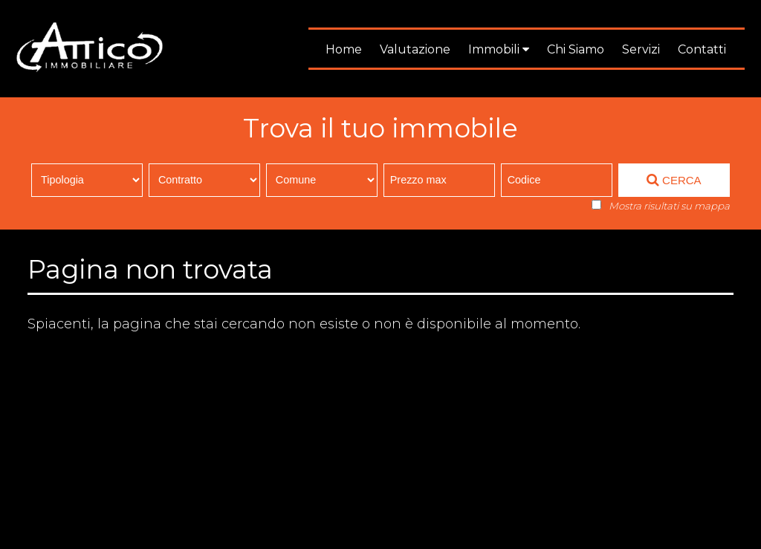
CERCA (674, 179)
